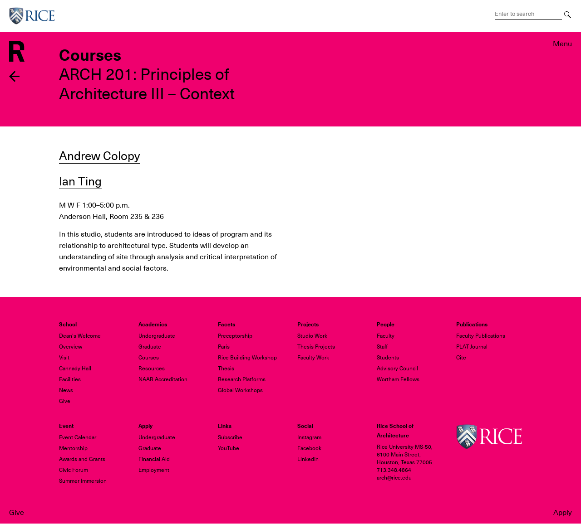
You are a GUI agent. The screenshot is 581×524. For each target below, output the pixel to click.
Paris (224, 346)
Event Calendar (77, 437)
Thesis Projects (316, 346)
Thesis (226, 368)
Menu (562, 44)
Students (388, 357)
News (66, 390)
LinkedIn (308, 459)
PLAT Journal (471, 346)
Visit (64, 357)
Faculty (385, 336)
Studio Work (312, 336)
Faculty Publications (480, 336)
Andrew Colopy (99, 156)
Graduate (149, 346)
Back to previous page (14, 76)
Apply (562, 512)
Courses (148, 357)
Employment (153, 470)
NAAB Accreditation (162, 379)
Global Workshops (240, 390)
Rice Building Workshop (247, 357)
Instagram (309, 437)
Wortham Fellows (398, 379)
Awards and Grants (82, 459)
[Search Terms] (528, 14)
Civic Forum (73, 470)
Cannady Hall (75, 368)
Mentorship (73, 448)
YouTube (228, 448)
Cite (461, 357)
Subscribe (230, 437)
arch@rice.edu (394, 477)
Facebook (309, 448)
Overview (70, 346)
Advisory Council (397, 368)
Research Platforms (242, 379)
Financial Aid (154, 459)
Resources (151, 368)
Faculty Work (313, 357)
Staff (382, 346)
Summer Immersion (83, 481)
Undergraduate (156, 336)
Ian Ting (80, 181)
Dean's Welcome (80, 336)
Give (16, 512)
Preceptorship (235, 336)
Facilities (70, 379)
